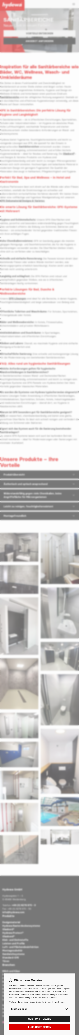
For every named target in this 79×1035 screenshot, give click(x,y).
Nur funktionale (39, 1018)
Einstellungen (39, 1008)
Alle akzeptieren (39, 1027)
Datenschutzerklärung (55, 1002)
